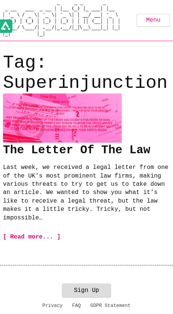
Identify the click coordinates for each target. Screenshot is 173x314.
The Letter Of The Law (77, 150)
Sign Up (86, 290)
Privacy (52, 305)
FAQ (76, 305)
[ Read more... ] (32, 237)
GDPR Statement (110, 305)
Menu (153, 20)
